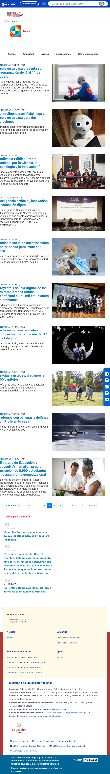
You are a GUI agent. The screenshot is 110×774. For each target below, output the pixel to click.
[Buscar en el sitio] (74, 3)
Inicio (6, 21)
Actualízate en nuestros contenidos (24, 667)
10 (59, 505)
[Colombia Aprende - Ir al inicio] (14, 14)
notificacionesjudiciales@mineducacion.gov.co (68, 712)
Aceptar (78, 760)
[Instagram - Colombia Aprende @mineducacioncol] (43, 741)
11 (65, 505)
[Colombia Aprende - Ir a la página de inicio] (55, 621)
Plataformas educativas (19, 651)
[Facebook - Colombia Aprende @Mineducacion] (19, 741)
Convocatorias (63, 54)
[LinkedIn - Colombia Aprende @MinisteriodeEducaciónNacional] (67, 746)
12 (71, 505)
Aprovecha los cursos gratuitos (22, 657)
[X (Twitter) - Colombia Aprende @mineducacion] (68, 741)
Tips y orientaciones (88, 54)
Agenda (12, 54)
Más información (17, 771)
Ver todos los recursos (67, 643)
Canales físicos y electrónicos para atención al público (35, 716)
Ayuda (60, 651)
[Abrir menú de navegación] (43, 3)
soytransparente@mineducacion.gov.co (51, 709)
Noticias (11, 632)
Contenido (62, 632)
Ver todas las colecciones (69, 638)
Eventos (45, 54)
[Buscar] (102, 3)
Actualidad (28, 54)
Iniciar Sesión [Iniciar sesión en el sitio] (29, 4)
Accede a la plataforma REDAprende (24, 672)
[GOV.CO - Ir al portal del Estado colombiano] (8, 4)
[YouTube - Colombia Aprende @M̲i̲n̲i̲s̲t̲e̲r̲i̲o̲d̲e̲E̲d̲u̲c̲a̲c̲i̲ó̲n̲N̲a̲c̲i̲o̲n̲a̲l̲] (27, 746)
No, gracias (91, 760)
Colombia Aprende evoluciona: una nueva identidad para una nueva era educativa (26, 535)
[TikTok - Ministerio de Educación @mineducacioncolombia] (23, 750)
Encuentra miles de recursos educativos (26, 662)
